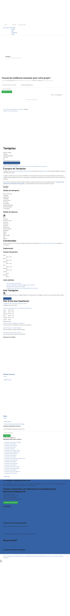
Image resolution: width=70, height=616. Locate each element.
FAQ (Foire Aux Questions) (41, 166)
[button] (15, 304)
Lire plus (6, 187)
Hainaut (13, 29)
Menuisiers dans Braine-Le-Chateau (14, 109)
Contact (5, 546)
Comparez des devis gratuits (10, 502)
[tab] (35, 304)
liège (12, 31)
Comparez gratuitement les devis (11, 163)
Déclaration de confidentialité (24, 556)
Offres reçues (6, 529)
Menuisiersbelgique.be (8, 556)
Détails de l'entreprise (13, 166)
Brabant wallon (44, 171)
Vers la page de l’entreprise (31, 100)
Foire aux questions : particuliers (10, 543)
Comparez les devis (6, 92)
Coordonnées (21, 166)
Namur (12, 34)
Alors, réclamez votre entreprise (48, 243)
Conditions (34, 556)
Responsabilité (40, 556)
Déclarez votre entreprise (9, 537)
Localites (14, 25)
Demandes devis (22, 25)
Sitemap (15, 556)
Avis (35, 166)
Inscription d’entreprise (8, 531)
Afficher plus (7, 477)
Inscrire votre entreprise (53, 556)
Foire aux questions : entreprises (10, 545)
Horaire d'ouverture (29, 166)
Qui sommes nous (7, 28)
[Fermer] (0, 561)
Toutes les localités (7, 519)
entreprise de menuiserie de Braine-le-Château (22, 171)
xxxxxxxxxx (5, 219)
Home (5, 25)
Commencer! (7, 436)
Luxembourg (14, 33)
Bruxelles (13, 28)
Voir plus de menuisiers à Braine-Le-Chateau (14, 424)
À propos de (6, 166)
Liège (4, 513)
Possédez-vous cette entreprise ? (10, 111)
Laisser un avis (7, 298)
